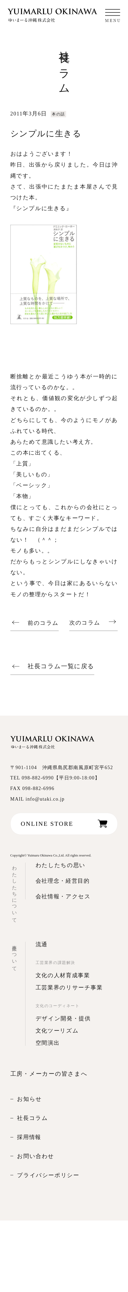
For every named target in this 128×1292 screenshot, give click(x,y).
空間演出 (48, 1043)
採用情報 (29, 1137)
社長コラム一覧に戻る (61, 666)
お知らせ (29, 1099)
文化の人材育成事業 (63, 975)
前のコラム (43, 623)
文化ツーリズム (57, 1031)
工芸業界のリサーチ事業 (69, 987)
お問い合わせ (35, 1156)
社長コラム (32, 1118)
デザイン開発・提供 (63, 1018)
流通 (42, 944)
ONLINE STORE (47, 823)
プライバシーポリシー (48, 1175)
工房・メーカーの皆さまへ (49, 1074)
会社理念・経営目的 (63, 881)
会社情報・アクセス (63, 896)
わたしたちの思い (61, 865)
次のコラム (84, 623)
